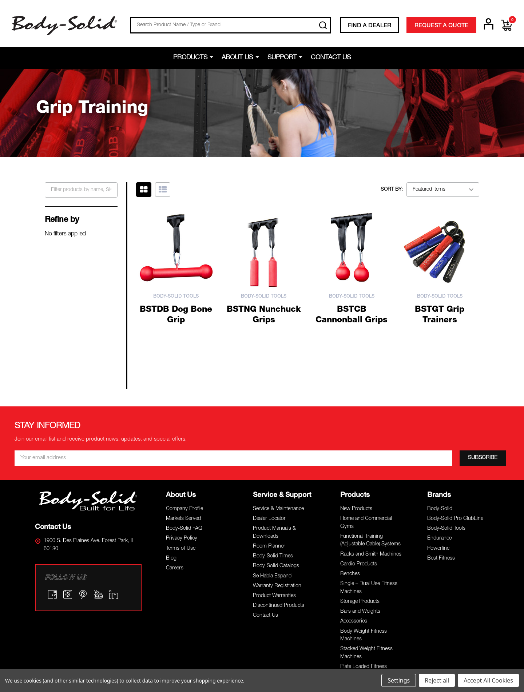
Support (282, 58)
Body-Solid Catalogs (276, 492)
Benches (350, 500)
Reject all (437, 680)
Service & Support (282, 421)
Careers (174, 494)
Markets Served (183, 445)
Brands (439, 421)
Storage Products (360, 527)
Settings (399, 680)
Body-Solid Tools (446, 455)
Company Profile (184, 435)
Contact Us (331, 58)
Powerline (438, 474)
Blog (171, 484)
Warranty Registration (277, 512)
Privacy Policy (181, 465)
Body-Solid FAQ (184, 455)
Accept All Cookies (488, 680)
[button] (88, 427)
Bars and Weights (360, 538)
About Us (237, 58)
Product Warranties (274, 522)
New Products (356, 435)
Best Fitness (441, 484)
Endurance (439, 465)
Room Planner (269, 472)
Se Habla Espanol (273, 502)
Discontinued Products (278, 532)
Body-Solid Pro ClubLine (455, 445)
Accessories (353, 547)
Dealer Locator (269, 445)
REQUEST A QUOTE (441, 26)
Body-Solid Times (273, 482)
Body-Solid (439, 435)
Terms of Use (180, 474)
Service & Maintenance (278, 435)
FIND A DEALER (369, 26)
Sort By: (392, 189)
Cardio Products (358, 490)
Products (191, 58)
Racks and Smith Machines (370, 480)
